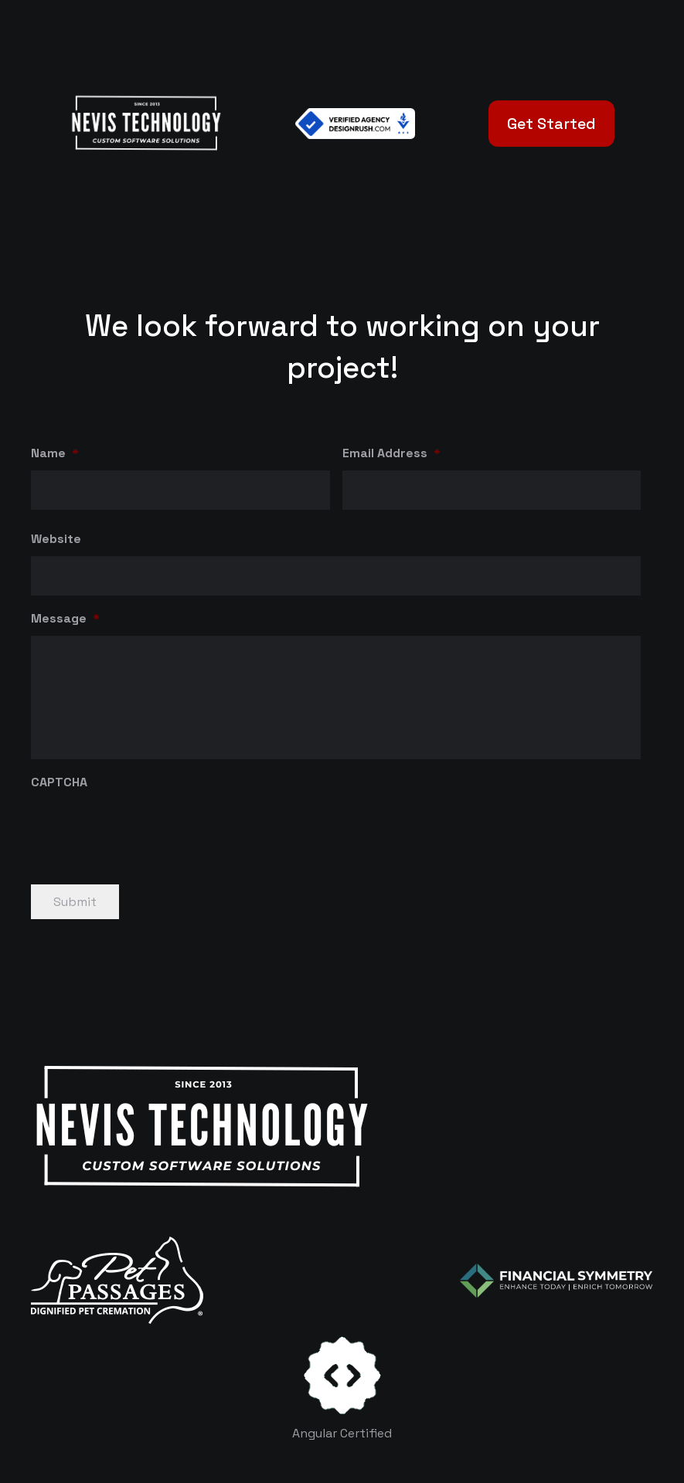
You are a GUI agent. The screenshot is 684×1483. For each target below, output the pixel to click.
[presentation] (148, 829)
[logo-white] (117, 1280)
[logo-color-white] (556, 1281)
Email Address (391, 453)
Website (56, 539)
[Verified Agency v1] (354, 123)
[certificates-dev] (342, 1375)
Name (55, 453)
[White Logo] (146, 123)
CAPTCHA (59, 782)
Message (65, 618)
